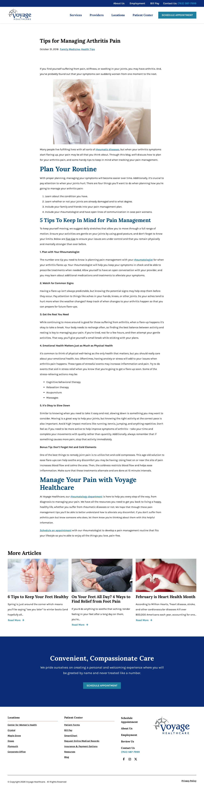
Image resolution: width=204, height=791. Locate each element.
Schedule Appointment (177, 15)
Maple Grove (14, 735)
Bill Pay (68, 730)
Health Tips (88, 49)
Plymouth (13, 746)
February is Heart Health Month (165, 597)
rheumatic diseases (107, 149)
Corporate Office (17, 751)
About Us (126, 728)
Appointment (129, 721)
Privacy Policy (189, 780)
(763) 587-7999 (187, 3)
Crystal (11, 730)
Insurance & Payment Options (80, 746)
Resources (69, 751)
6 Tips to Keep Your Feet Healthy (38, 597)
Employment (129, 735)
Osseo (11, 741)
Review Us (127, 741)
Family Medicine (70, 49)
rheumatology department (86, 496)
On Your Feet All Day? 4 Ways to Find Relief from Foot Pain (101, 599)
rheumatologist (143, 259)
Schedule (127, 718)
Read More (14, 620)
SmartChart (70, 735)
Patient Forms (72, 724)
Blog (66, 757)
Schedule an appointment (55, 530)
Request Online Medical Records (81, 741)
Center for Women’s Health (22, 724)
